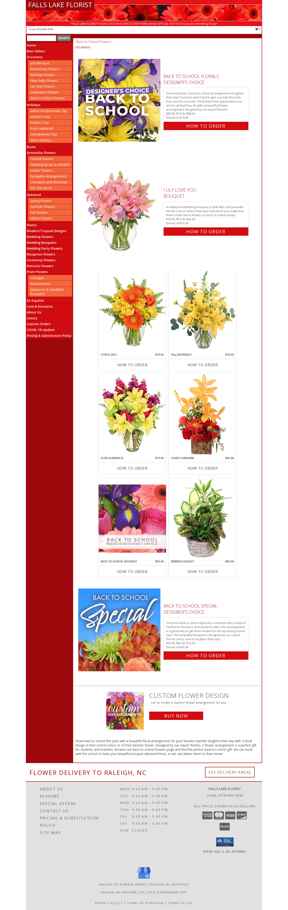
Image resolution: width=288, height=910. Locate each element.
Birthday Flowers (42, 75)
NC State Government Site (164, 892)
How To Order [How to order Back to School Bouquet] (132, 571)
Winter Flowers (41, 218)
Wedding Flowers (40, 237)
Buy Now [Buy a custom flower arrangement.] (176, 716)
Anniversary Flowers (45, 69)
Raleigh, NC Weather (119, 892)
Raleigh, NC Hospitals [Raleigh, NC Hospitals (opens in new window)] (169, 884)
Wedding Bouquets (41, 242)
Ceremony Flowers (41, 260)
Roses (31, 147)
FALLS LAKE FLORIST (60, 4)
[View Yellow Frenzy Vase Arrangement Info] (202, 311)
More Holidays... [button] (42, 140)
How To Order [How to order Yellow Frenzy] (202, 364)
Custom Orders (39, 324)
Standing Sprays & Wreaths (50, 164)
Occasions (35, 57)
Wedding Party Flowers (45, 248)
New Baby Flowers (44, 80)
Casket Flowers (41, 170)
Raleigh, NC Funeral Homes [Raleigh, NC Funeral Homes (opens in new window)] (123, 884)
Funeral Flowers (42, 159)
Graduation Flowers (44, 92)
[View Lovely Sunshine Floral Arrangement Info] (202, 415)
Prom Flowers (37, 272)
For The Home (41, 188)
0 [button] (258, 29)
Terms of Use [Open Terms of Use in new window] (180, 903)
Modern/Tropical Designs (46, 231)
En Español (35, 300)
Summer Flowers (42, 206)
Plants (32, 225)
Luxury (32, 318)
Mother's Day (40, 117)
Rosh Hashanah (41, 128)
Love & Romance (39, 306)
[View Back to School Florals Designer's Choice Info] (119, 100)
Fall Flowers (39, 212)
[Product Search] (41, 38)
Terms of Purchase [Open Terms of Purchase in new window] (145, 903)
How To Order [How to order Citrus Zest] (132, 364)
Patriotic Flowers (40, 266)
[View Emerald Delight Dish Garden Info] (202, 518)
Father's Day (39, 122)
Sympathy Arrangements (48, 176)
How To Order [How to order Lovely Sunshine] (202, 468)
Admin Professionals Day (48, 111)
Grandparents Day (43, 134)
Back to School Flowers (47, 98)
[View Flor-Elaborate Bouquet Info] (132, 415)
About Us (34, 312)
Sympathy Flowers (41, 153)
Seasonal (34, 195)
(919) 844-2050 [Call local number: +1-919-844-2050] (44, 29)
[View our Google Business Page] (144, 879)
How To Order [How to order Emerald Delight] (202, 571)
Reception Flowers (41, 254)
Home (31, 45)
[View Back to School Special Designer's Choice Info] (119, 630)
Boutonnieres (40, 284)
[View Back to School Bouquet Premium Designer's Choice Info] (132, 518)
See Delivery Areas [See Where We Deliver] (229, 772)
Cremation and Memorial (48, 182)
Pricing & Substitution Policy (49, 335)
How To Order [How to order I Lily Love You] (205, 232)
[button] (225, 841)
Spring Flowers (41, 201)
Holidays (33, 105)
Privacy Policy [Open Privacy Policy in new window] (109, 903)
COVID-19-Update (40, 330)
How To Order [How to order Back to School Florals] (205, 126)
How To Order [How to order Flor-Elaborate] (132, 468)
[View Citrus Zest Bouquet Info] (132, 312)
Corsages (37, 278)
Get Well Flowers (42, 86)
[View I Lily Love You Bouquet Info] (119, 210)
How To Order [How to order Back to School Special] (205, 656)
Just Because (39, 63)
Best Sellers (36, 51)
